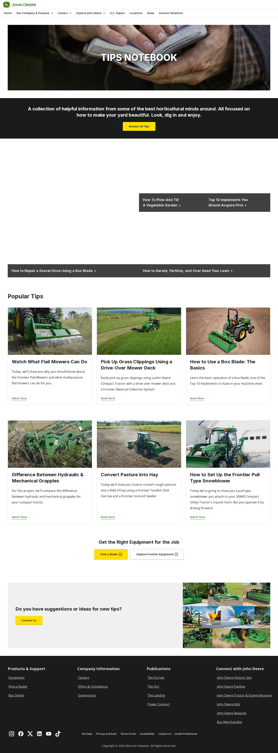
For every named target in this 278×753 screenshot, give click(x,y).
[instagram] (11, 733)
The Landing (156, 695)
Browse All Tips (139, 126)
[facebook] (20, 733)
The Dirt (153, 686)
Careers (65, 13)
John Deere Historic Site (234, 678)
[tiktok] (57, 733)
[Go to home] (19, 5)
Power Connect (158, 704)
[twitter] (30, 733)
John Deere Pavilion (231, 686)
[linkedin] (39, 733)
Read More (108, 398)
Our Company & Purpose (35, 13)
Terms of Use (128, 733)
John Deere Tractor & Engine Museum (244, 695)
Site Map (87, 733)
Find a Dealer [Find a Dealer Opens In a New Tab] (111, 554)
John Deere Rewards (232, 713)
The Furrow (155, 678)
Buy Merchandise (229, 722)
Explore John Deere (91, 13)
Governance (87, 695)
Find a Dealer (18, 686)
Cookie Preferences (185, 733)
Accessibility (147, 733)
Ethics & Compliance (93, 686)
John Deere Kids (228, 704)
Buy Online (16, 695)
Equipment (16, 678)
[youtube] (48, 733)
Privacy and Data (106, 733)
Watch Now (19, 398)
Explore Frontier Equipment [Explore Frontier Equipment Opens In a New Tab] (157, 554)
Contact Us (29, 620)
